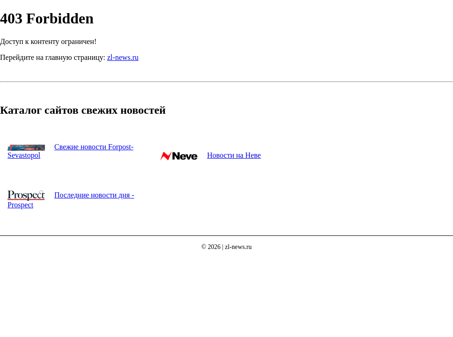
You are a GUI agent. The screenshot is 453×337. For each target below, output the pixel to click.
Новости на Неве (234, 155)
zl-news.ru (123, 57)
